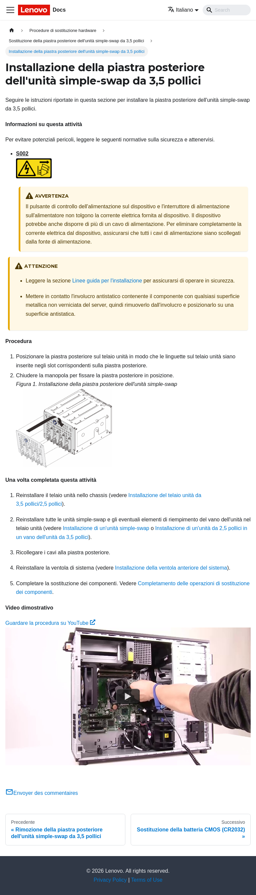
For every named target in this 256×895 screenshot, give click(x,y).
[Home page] (11, 30)
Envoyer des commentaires (41, 793)
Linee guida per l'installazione (107, 280)
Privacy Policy (110, 880)
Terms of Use (146, 880)
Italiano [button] (180, 10)
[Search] (227, 10)
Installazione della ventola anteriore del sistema (171, 568)
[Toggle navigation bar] (10, 10)
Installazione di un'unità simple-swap (106, 528)
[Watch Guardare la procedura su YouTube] (128, 696)
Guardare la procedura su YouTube (50, 623)
